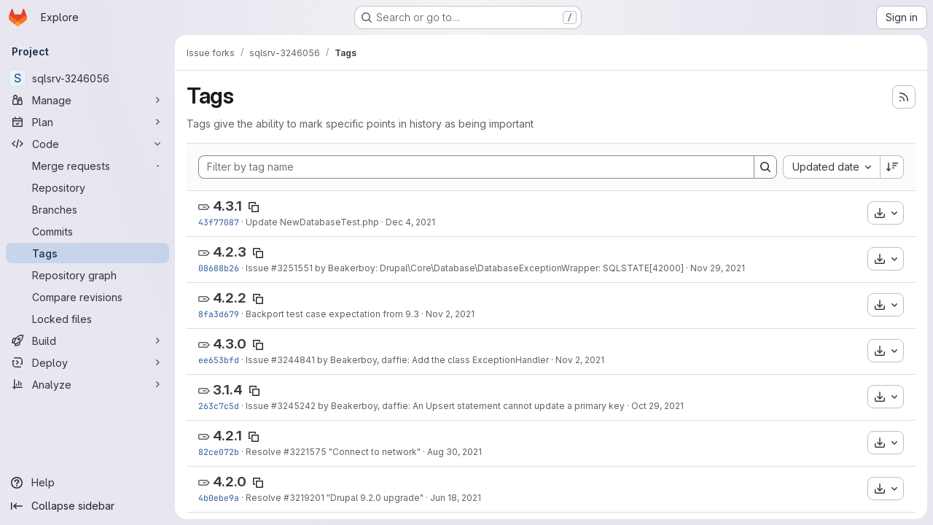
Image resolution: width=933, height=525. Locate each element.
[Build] (87, 340)
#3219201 (304, 497)
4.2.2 (229, 297)
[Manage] (87, 100)
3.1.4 (228, 389)
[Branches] (87, 209)
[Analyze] (87, 384)
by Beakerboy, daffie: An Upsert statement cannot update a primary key (470, 405)
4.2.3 (229, 252)
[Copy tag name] (253, 207)
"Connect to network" (374, 451)
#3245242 (293, 405)
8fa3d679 (218, 313)
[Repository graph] (87, 275)
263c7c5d (218, 405)
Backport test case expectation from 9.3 (332, 313)
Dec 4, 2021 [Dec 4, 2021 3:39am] (410, 222)
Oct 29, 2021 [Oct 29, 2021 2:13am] (657, 405)
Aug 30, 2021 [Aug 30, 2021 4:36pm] (454, 451)
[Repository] (87, 187)
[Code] (87, 143)
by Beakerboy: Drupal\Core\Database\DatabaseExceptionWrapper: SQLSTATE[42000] (498, 267)
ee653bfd (218, 359)
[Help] (87, 482)
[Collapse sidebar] (87, 506)
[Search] (765, 167)
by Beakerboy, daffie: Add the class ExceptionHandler (432, 359)
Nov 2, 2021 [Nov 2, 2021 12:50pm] (450, 313)
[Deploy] (87, 362)
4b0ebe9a (218, 497)
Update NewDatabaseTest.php (312, 222)
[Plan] (87, 122)
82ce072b (218, 451)
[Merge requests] (87, 165)
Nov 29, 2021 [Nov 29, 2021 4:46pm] (717, 267)
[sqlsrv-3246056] (87, 78)
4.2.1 (227, 435)
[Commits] (87, 231)
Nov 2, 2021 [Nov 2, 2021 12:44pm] (579, 359)
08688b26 (218, 267)
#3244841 (293, 359)
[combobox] (831, 167)
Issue (258, 267)
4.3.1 (227, 206)
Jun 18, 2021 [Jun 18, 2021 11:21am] (455, 497)
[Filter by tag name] (476, 167)
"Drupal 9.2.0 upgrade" (373, 497)
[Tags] (87, 253)
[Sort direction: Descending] (892, 167)
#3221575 (305, 451)
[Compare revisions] (87, 297)
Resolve (265, 451)
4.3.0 (229, 343)
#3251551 (292, 267)
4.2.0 (229, 481)
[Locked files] (87, 318)
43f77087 (218, 222)
